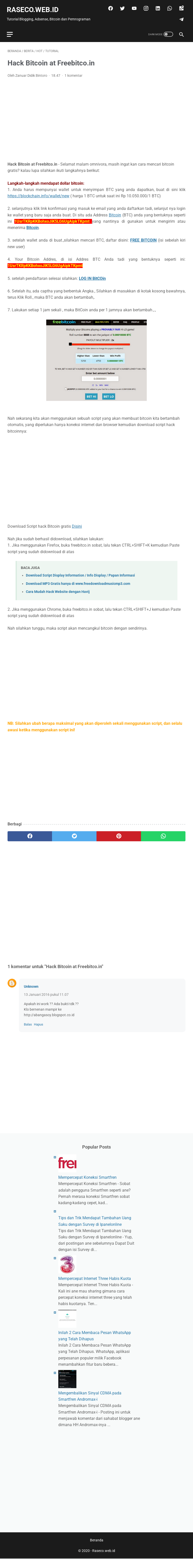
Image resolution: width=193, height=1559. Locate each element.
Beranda (96, 1541)
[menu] (11, 31)
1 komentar (73, 73)
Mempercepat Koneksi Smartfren (87, 1177)
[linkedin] (156, 6)
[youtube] (132, 6)
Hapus (38, 1022)
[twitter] (121, 6)
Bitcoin (115, 213)
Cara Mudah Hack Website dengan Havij (58, 590)
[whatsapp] (168, 6)
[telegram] (180, 17)
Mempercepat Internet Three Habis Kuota (94, 1278)
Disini (77, 524)
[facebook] (109, 6)
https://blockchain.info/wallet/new (38, 194)
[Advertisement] (96, 118)
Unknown (31, 984)
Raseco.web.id (33, 8)
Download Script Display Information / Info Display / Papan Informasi (80, 573)
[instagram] (144, 6)
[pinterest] (118, 834)
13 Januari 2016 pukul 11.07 (46, 992)
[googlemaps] (180, 6)
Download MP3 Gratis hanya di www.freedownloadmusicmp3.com (78, 582)
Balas (28, 1022)
